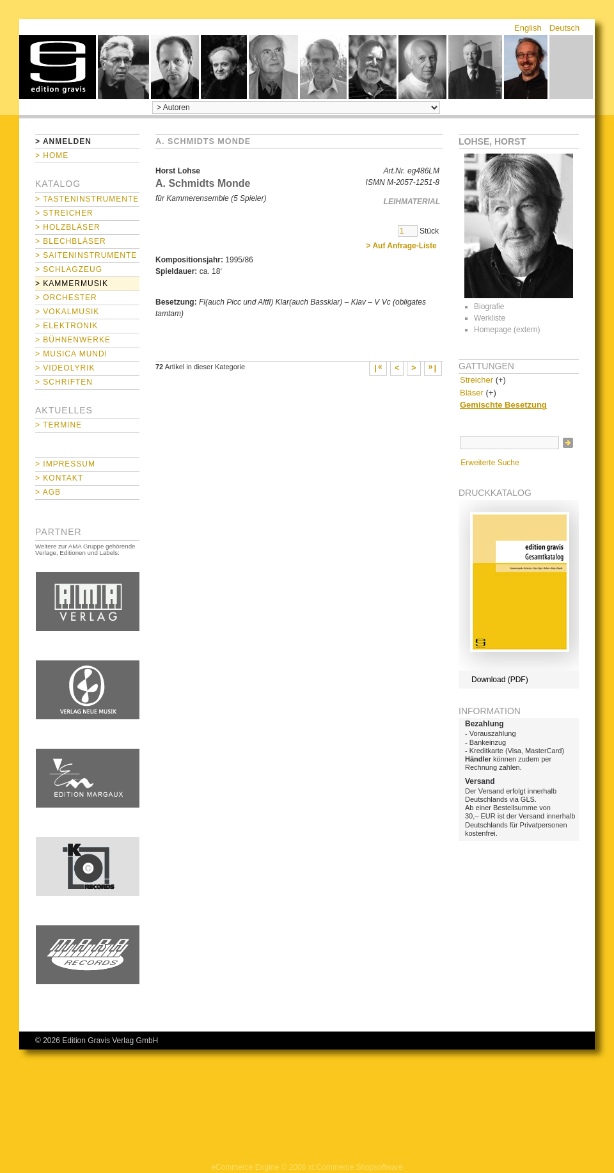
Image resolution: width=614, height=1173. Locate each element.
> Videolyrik (65, 367)
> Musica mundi (71, 353)
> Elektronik (66, 325)
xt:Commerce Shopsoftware (355, 1167)
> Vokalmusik (67, 311)
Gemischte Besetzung (503, 405)
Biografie (489, 306)
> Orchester (66, 297)
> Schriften (64, 382)
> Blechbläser (70, 241)
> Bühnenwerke (73, 339)
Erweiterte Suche (489, 462)
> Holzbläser (67, 227)
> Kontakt (59, 478)
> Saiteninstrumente (86, 255)
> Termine (58, 424)
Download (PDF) (499, 679)
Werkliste (489, 318)
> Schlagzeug (68, 269)
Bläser (472, 392)
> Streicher (64, 213)
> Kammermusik (71, 283)
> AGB (48, 492)
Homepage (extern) (507, 329)
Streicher (476, 380)
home (57, 67)
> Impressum (65, 463)
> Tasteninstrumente (87, 199)
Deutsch (564, 28)
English (528, 28)
